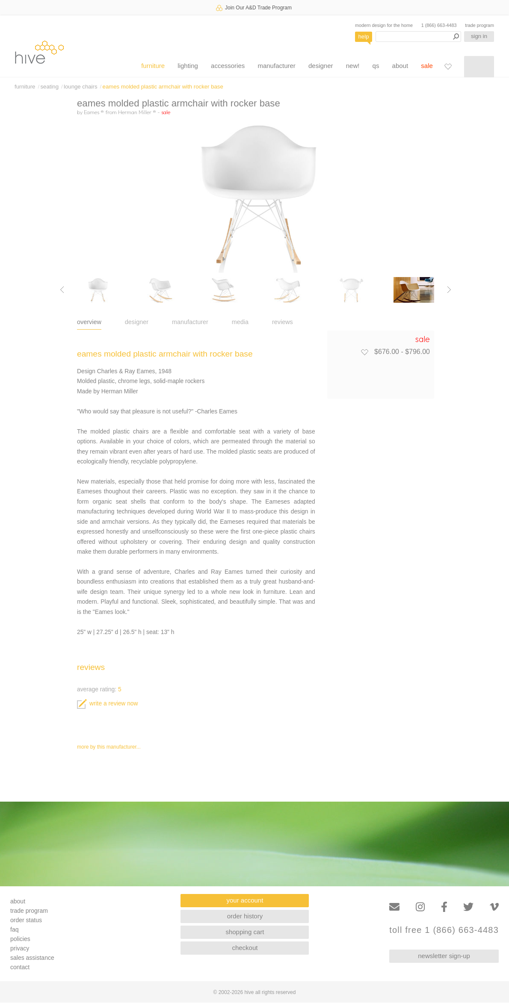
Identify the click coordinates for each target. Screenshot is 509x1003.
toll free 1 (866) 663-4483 (444, 930)
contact (20, 967)
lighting (188, 65)
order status (26, 920)
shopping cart (244, 931)
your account (245, 900)
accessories (228, 65)
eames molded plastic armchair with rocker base (163, 86)
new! (353, 65)
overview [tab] (89, 322)
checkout (244, 947)
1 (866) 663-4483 (439, 25)
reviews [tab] (282, 322)
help (363, 36)
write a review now (107, 703)
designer (320, 65)
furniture (153, 65)
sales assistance (32, 957)
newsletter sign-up (444, 955)
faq (14, 929)
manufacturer (276, 65)
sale (427, 65)
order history (245, 916)
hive (39, 52)
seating (49, 86)
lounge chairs (80, 86)
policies (20, 938)
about (400, 65)
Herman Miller (137, 112)
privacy (19, 948)
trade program (479, 25)
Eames (94, 112)
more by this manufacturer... (109, 747)
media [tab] (240, 322)
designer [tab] (136, 322)
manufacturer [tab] (190, 322)
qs (376, 65)
